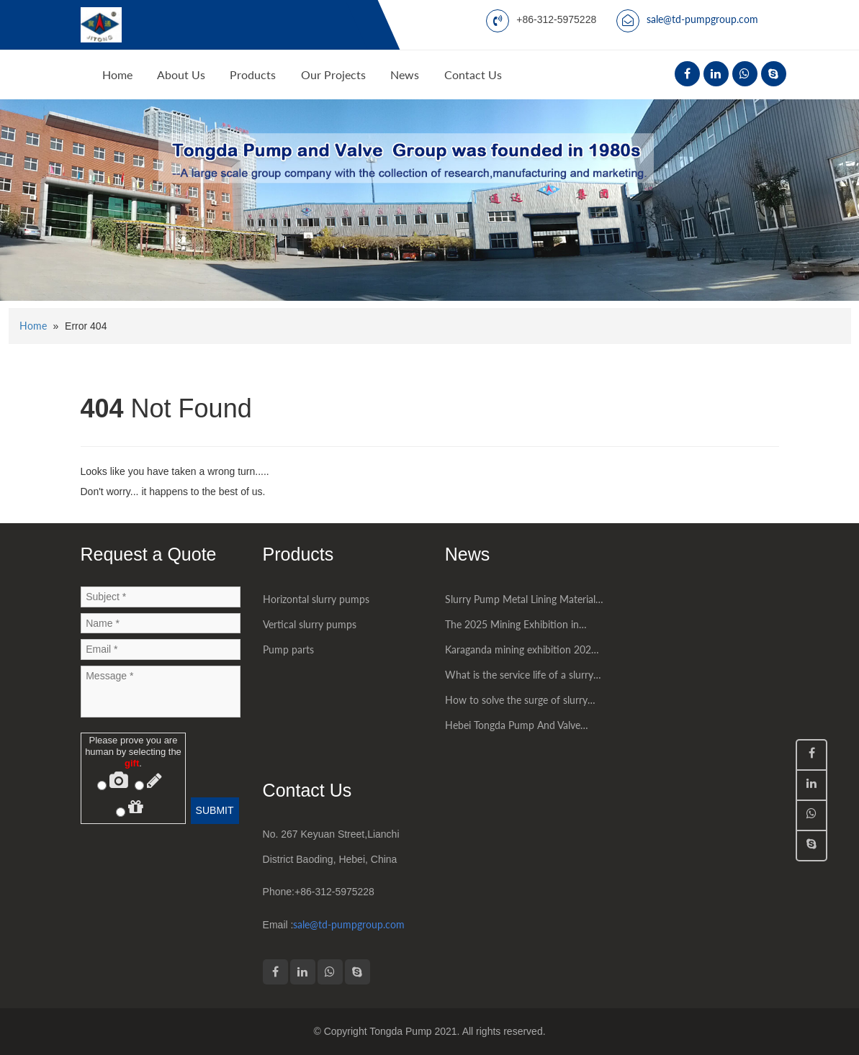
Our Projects (333, 74)
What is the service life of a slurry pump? (519, 678)
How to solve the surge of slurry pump (516, 703)
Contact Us (473, 74)
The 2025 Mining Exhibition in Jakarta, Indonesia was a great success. (512, 627)
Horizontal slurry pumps (316, 599)
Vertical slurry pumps (309, 624)
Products (253, 74)
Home (117, 74)
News (404, 74)
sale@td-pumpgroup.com (702, 19)
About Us (181, 74)
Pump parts (288, 649)
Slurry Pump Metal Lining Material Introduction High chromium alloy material (520, 602)
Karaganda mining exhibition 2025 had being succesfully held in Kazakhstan (521, 652)
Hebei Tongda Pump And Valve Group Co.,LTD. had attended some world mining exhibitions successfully (523, 728)
